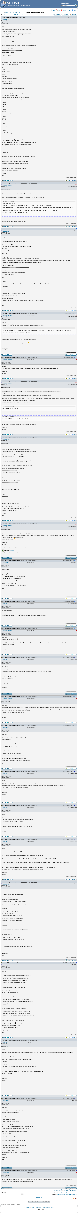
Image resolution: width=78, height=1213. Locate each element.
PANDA (7, 12)
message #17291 (24, 357)
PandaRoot (12, 12)
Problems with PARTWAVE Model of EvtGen (67, 1194)
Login (69, 10)
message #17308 (24, 436)
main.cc (12, 550)
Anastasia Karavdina (7, 185)
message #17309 (24, 522)
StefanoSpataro (6, 1172)
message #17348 (34, 1098)
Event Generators (20, 12)
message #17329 (24, 696)
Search (53, 10)
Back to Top (39, 1197)
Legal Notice (38, 1207)
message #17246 (34, 313)
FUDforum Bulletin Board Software (43, 1210)
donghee (5, 603)
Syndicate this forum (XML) (67, 1198)
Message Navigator (21, 14)
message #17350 (24, 1098)
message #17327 (24, 628)
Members (63, 10)
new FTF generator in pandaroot (10, 17)
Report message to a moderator (71, 177)
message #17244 (24, 183)
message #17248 (24, 313)
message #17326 (24, 601)
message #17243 (22, 17)
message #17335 (24, 805)
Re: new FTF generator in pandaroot (11, 183)
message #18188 (24, 1170)
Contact (27, 1207)
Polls (15, 14)
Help (58, 10)
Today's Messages (8, 14)
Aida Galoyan (6, 19)
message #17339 (24, 962)
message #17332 (24, 725)
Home (74, 10)
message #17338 (24, 881)
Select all (6, 201)
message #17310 (24, 560)
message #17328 (24, 657)
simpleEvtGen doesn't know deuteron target (66, 1192)
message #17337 (24, 839)
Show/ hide (11, 201)
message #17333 (24, 771)
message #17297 (34, 436)
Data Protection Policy (48, 1207)
